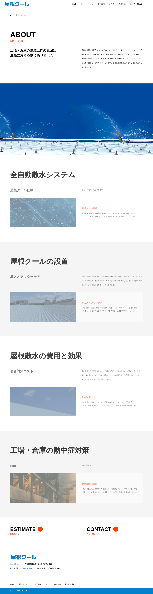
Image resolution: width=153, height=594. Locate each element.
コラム (111, 4)
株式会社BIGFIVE (26, 568)
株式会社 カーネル (17, 564)
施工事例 (101, 4)
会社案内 (122, 4)
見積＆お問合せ (136, 4)
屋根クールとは (87, 4)
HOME (73, 4)
